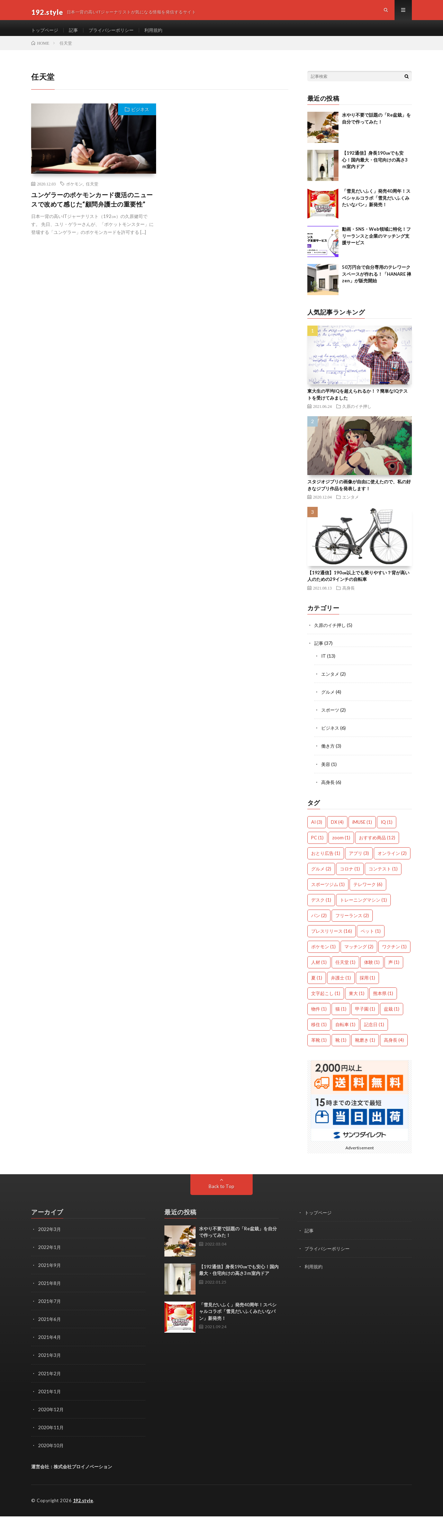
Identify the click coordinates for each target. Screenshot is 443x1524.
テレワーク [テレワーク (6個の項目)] (367, 892)
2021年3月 (50, 1363)
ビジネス (140, 118)
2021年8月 (50, 1291)
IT (323, 664)
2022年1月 (50, 1255)
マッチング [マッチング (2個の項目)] (358, 955)
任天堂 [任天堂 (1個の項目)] (345, 970)
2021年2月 (50, 1381)
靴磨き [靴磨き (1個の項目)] (365, 1048)
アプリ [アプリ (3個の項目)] (359, 861)
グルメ (328, 700)
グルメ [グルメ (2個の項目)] (321, 877)
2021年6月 (50, 1327)
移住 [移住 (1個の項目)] (319, 1032)
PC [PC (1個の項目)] (317, 846)
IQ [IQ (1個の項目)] (386, 830)
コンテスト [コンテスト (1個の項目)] (383, 877)
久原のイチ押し (356, 415)
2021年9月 (50, 1273)
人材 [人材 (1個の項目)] (319, 970)
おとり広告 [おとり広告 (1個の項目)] (325, 861)
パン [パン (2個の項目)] (319, 924)
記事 (76, 34)
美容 (326, 772)
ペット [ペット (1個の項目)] (371, 939)
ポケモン (74, 193)
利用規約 (160, 34)
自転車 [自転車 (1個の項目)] (345, 1032)
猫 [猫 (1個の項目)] (340, 1017)
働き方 (328, 754)
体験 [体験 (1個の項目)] (372, 970)
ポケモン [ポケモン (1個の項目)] (323, 955)
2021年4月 (50, 1345)
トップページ (45, 34)
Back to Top (222, 1194)
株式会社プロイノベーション (83, 1474)
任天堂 (92, 193)
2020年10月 (51, 1453)
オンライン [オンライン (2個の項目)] (392, 861)
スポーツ (331, 718)
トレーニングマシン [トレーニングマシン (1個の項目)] (363, 908)
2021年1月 (50, 1399)
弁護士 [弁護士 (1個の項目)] (341, 986)
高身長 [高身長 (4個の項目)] (394, 1048)
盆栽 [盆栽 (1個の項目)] (391, 1017)
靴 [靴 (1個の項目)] (340, 1048)
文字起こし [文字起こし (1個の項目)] (325, 1001)
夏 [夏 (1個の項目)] (316, 986)
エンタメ (350, 506)
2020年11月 (51, 1435)
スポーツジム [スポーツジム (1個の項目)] (328, 892)
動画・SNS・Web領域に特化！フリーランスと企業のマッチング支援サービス (376, 244)
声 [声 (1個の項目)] (393, 970)
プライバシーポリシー (115, 34)
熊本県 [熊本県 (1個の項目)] (383, 1001)
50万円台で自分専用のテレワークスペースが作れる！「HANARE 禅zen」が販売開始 (376, 282)
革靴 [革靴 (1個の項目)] (319, 1048)
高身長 (348, 596)
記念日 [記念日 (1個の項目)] (374, 1032)
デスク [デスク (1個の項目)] (321, 908)
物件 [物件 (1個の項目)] (319, 1017)
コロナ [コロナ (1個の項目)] (350, 877)
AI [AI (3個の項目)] (316, 830)
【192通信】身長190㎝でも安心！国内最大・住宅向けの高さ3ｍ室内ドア (375, 168)
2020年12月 (51, 1417)
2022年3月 (50, 1237)
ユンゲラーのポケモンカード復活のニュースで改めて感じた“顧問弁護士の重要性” (92, 208)
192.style (84, 1508)
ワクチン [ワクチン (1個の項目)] (394, 955)
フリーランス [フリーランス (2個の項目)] (352, 924)
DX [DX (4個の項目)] (337, 830)
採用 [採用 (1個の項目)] (367, 986)
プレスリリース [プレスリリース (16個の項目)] (331, 939)
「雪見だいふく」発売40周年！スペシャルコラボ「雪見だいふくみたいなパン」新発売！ (376, 206)
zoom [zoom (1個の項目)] (341, 846)
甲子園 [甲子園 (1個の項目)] (365, 1017)
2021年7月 (50, 1309)
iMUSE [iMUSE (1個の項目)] (362, 830)
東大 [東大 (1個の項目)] (356, 1001)
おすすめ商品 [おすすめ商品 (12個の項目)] (377, 846)
